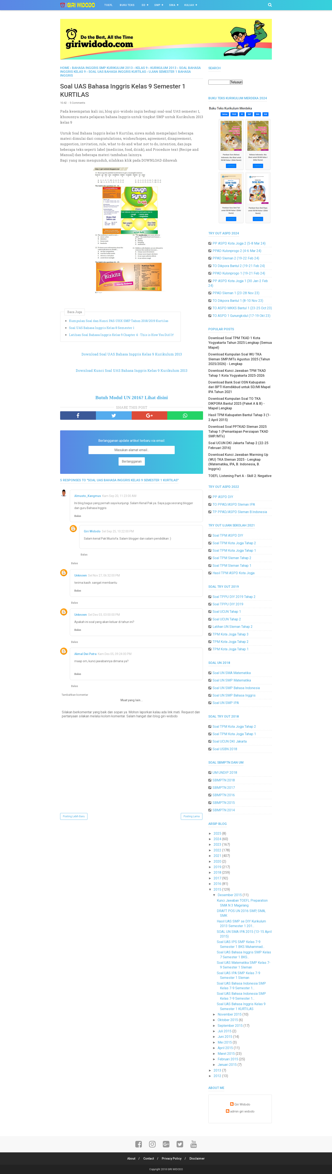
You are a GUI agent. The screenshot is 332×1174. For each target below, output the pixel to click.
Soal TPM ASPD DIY (228, 535)
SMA (172, 5)
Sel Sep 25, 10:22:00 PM (118, 531)
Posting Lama (192, 816)
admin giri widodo (242, 1111)
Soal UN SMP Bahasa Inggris (234, 695)
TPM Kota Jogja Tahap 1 (231, 649)
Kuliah (189, 5)
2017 (218, 878)
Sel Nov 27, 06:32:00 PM (104, 575)
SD (143, 5)
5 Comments (77, 102)
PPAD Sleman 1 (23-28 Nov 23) (236, 293)
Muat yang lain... (131, 700)
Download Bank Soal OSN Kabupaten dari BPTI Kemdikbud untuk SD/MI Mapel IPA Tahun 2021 (239, 387)
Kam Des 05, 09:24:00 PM (114, 654)
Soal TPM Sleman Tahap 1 (232, 566)
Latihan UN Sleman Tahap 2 (233, 627)
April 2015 (226, 1048)
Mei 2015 (225, 1042)
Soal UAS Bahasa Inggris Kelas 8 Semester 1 (101, 328)
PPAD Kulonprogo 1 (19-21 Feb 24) (239, 273)
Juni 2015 (225, 1037)
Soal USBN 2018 (225, 749)
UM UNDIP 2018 (225, 773)
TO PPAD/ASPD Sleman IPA (234, 504)
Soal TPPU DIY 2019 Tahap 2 (234, 597)
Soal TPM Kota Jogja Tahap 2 (234, 543)
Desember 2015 (230, 895)
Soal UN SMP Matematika (232, 680)
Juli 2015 (225, 1031)
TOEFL (108, 5)
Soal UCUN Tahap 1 (227, 612)
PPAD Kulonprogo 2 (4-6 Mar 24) (237, 251)
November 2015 (230, 1014)
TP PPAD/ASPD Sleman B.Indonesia (240, 512)
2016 (218, 884)
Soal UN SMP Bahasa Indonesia (236, 688)
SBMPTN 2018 (224, 780)
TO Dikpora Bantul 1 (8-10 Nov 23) (238, 301)
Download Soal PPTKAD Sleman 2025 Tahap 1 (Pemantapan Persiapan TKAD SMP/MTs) (238, 431)
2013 (218, 1070)
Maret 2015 (227, 1054)
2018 (218, 872)
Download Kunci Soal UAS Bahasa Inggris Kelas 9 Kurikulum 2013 (131, 370)
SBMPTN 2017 (224, 788)
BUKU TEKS (127, 5)
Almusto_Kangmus (87, 496)
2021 (218, 856)
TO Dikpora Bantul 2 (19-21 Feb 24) (239, 266)
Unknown (80, 575)
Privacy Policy (172, 1158)
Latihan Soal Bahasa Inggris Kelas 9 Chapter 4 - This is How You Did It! (121, 335)
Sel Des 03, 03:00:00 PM (104, 614)
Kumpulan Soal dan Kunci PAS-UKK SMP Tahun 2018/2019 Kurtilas (118, 321)
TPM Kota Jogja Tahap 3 (231, 634)
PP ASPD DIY (223, 497)
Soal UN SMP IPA (226, 703)
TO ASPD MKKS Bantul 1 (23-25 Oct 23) (242, 308)
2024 (218, 839)
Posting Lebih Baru (74, 816)
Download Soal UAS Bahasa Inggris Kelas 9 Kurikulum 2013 (132, 354)
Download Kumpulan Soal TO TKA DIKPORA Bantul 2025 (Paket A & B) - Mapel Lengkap (236, 403)
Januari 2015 (228, 1065)
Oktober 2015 (228, 1020)
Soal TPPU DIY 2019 (228, 604)
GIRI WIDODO (175, 1169)
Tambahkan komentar (75, 694)
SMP (157, 5)
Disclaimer (197, 1158)
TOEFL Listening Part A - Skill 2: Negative (239, 476)
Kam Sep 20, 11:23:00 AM (119, 496)
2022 (218, 850)
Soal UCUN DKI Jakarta (230, 741)
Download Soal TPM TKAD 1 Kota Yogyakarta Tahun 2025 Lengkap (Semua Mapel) (240, 343)
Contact (148, 1158)
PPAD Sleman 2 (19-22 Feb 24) (236, 258)
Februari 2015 (228, 1059)
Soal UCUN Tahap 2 (227, 619)
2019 (218, 867)
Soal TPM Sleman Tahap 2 (232, 558)
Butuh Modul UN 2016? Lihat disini (131, 397)
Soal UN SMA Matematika (232, 673)
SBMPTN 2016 (224, 795)
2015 (218, 889)
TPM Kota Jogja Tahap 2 (231, 642)
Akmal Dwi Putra (85, 654)
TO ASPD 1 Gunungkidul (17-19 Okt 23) (241, 316)
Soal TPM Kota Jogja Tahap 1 (234, 551)
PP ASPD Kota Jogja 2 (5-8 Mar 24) (239, 243)
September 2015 (230, 1026)
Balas (77, 516)
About (131, 1158)
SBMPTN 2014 (224, 810)
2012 (218, 1076)
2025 (218, 833)
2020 (218, 861)
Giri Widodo (92, 531)
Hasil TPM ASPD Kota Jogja (234, 573)
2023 (218, 844)
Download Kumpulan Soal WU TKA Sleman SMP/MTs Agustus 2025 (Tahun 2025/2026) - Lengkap (239, 359)
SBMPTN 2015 (224, 803)
